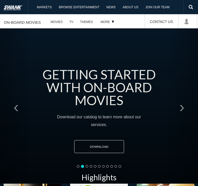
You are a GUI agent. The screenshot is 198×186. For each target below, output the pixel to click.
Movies (57, 22)
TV (71, 22)
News (111, 7)
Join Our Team (157, 7)
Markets (44, 7)
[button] (15, 105)
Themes (86, 22)
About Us (130, 7)
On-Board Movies (22, 22)
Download (104, 147)
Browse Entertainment (79, 7)
